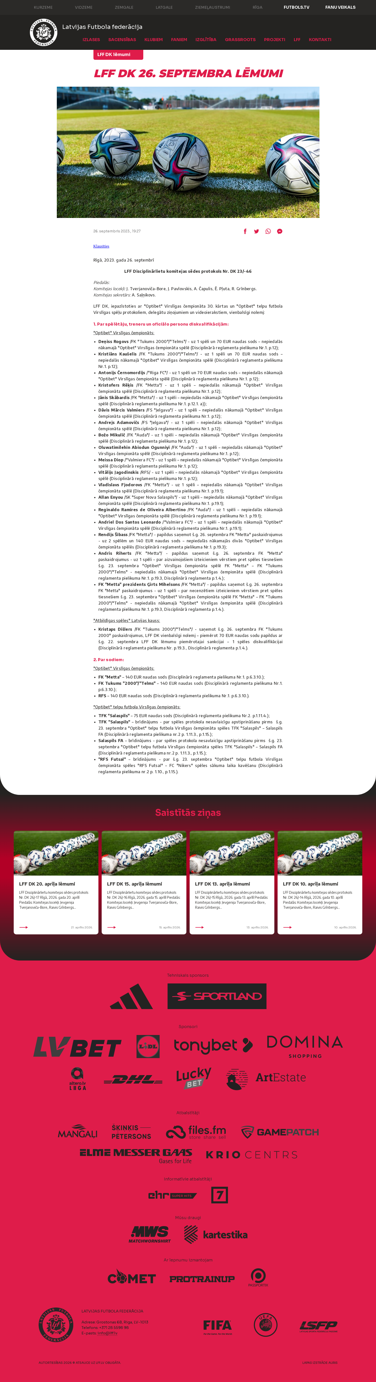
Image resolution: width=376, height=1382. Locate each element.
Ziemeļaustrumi (207, 7)
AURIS (333, 1363)
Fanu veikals (340, 7)
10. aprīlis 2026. (320, 927)
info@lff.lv (107, 1333)
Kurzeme (38, 7)
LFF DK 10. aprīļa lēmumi (310, 884)
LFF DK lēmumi (113, 54)
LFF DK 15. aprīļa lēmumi (134, 884)
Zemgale (119, 7)
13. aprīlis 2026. (232, 927)
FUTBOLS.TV (296, 7)
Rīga (252, 7)
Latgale (159, 7)
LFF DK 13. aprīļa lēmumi (222, 884)
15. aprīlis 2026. (144, 927)
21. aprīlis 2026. (56, 927)
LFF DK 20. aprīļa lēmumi (47, 884)
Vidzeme (78, 7)
